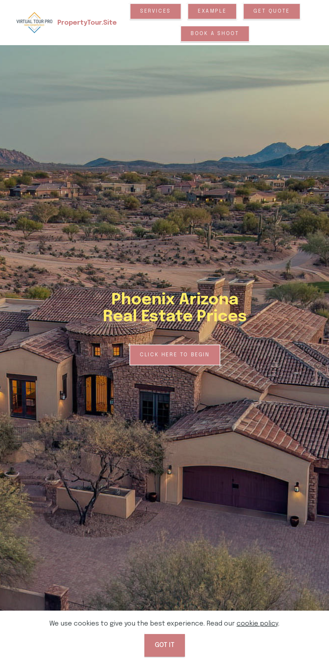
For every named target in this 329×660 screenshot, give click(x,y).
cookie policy (257, 640)
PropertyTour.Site (87, 22)
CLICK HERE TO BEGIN (175, 355)
